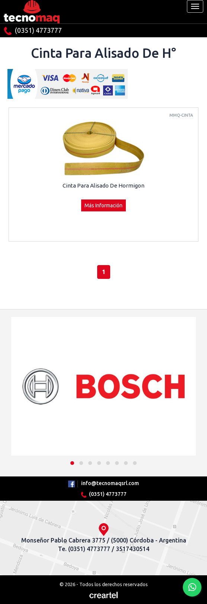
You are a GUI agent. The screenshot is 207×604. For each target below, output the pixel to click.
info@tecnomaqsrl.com (110, 483)
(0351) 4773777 (33, 30)
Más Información (103, 205)
